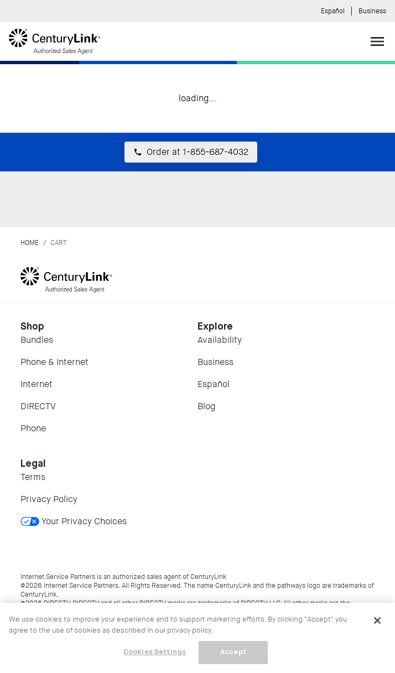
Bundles (36, 340)
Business (372, 11)
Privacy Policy (48, 499)
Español (333, 11)
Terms (32, 477)
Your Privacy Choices (73, 521)
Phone (33, 428)
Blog (206, 406)
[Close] (377, 620)
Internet (36, 384)
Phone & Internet (54, 362)
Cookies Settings (154, 652)
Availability (220, 340)
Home (29, 242)
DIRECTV (38, 406)
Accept (233, 652)
